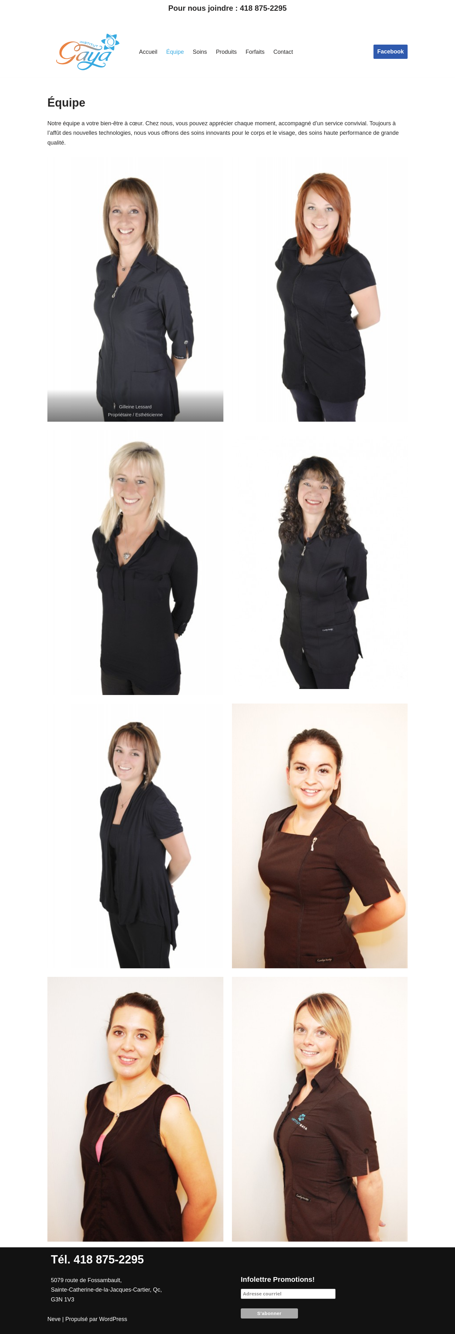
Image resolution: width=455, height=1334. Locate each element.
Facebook (390, 51)
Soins (200, 52)
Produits (226, 52)
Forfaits (255, 52)
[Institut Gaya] (87, 52)
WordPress (113, 1319)
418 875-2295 (263, 8)
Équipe (175, 52)
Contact (283, 52)
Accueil (148, 52)
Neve (54, 1319)
